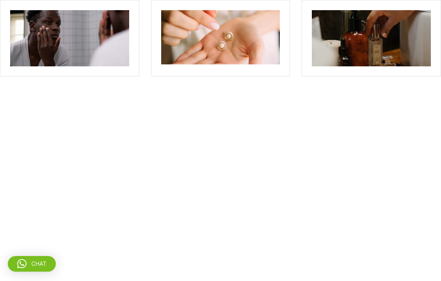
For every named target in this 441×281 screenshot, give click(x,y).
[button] (32, 264)
